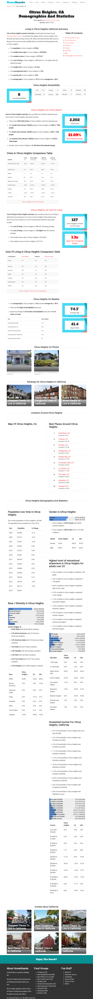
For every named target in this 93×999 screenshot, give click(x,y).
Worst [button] (58, 2)
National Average (49, 256)
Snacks (16, 2)
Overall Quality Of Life (72, 38)
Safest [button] (43, 2)
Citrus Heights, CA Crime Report (46, 110)
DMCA (67, 984)
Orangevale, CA (64, 451)
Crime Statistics (70, 40)
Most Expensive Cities (45, 986)
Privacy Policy (69, 979)
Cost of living (69, 43)
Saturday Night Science (15, 36)
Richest (40, 993)
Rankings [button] (75, 2)
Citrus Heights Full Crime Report (33, 202)
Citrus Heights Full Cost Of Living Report (32, 291)
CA (13, 6)
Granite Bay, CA (64, 457)
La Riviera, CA (63, 469)
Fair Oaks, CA (63, 474)
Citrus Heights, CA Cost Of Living (46, 210)
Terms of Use (69, 981)
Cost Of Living (54, 20)
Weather (68, 45)
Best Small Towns (43, 979)
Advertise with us (71, 974)
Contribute (68, 977)
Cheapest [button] (51, 2)
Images (67, 48)
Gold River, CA (64, 433)
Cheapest (40, 972)
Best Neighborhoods (44, 974)
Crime (47, 20)
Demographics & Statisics (73, 56)
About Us (83, 2)
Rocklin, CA (63, 445)
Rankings (68, 50)
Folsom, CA (63, 439)
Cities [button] (31, 2)
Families (40, 981)
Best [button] (37, 2)
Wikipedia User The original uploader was (20, 372)
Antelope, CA (63, 480)
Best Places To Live (44, 977)
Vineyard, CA (63, 486)
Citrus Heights (25, 256)
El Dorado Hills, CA (66, 463)
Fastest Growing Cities (45, 984)
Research (40, 988)
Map (66, 53)
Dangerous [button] (66, 2)
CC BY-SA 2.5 (10, 374)
